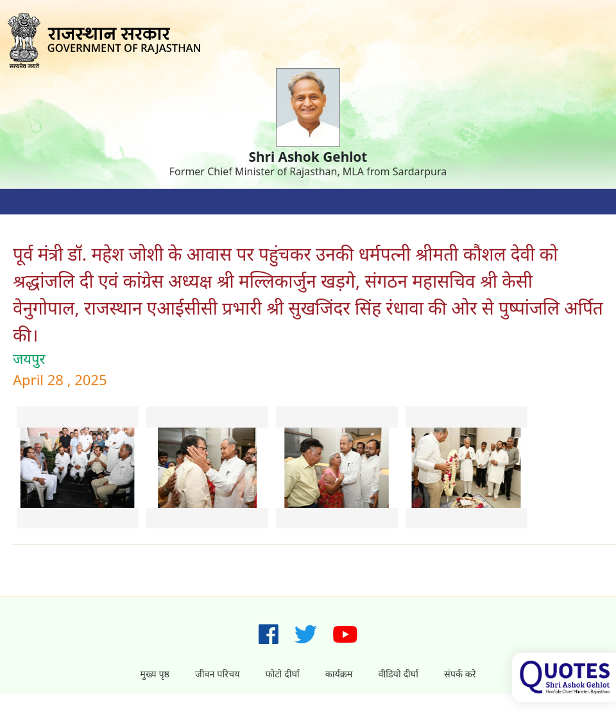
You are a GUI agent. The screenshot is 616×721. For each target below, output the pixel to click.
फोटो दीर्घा (283, 674)
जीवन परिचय (217, 674)
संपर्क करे (460, 674)
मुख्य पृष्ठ (154, 674)
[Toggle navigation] (26, 201)
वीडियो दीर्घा (398, 674)
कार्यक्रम (339, 674)
